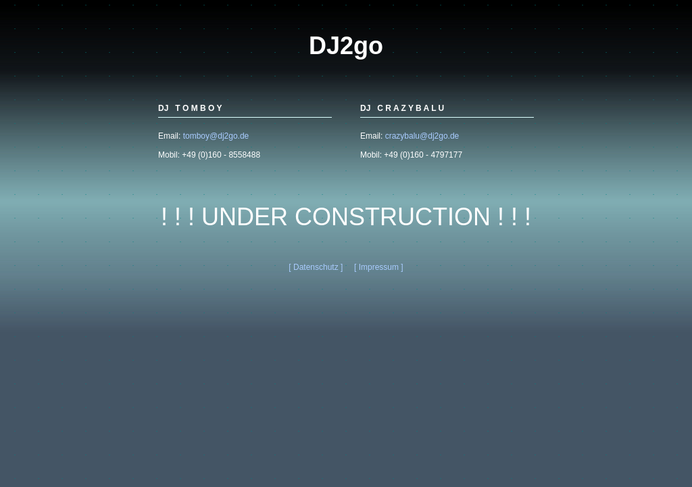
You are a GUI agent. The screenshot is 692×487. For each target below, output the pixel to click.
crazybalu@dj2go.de (422, 136)
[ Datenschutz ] (316, 267)
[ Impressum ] (378, 267)
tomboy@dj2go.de (216, 136)
